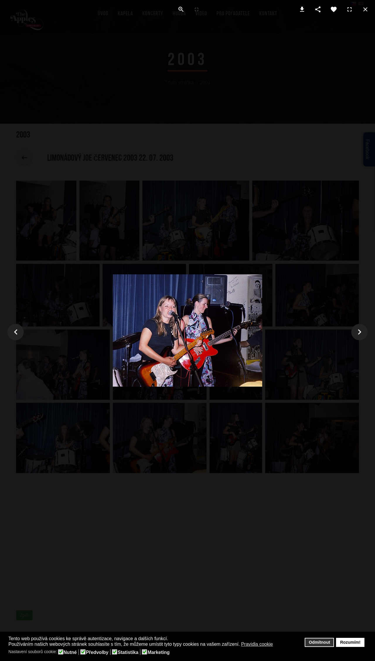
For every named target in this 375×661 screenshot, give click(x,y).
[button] (276, 644)
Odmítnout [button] (319, 642)
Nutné (70, 652)
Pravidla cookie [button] (257, 644)
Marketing (158, 652)
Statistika (127, 652)
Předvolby (97, 652)
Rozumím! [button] (350, 642)
